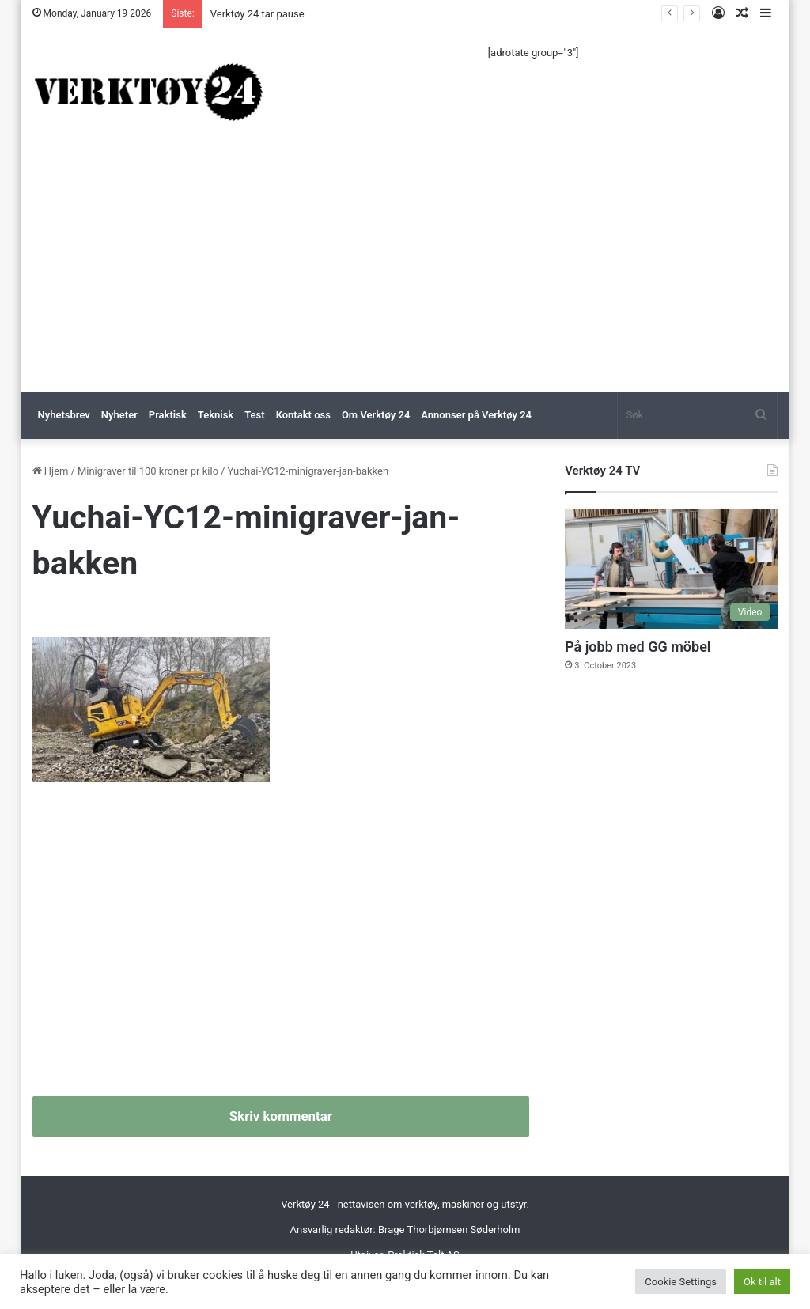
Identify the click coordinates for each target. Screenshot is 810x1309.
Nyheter (119, 415)
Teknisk (215, 415)
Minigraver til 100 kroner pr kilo (148, 471)
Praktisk (168, 415)
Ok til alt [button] (762, 1282)
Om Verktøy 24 (376, 415)
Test (254, 415)
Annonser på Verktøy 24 (476, 415)
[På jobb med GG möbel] (671, 569)
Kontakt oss (303, 415)
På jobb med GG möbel (637, 646)
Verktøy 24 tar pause (257, 14)
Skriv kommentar (280, 1116)
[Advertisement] (405, 273)
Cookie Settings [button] (681, 1282)
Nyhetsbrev (64, 415)
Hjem (50, 471)
